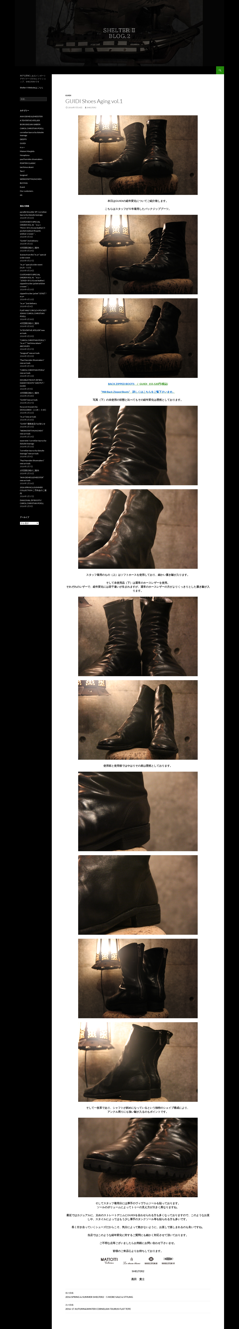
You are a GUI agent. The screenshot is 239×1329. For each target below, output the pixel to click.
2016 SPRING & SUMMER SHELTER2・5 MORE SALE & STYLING (137, 1294)
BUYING (24, 183)
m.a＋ (22, 147)
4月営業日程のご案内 (29, 323)
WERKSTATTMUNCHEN (30, 179)
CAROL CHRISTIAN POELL (32, 128)
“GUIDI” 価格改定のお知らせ (32, 423)
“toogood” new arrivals (30, 353)
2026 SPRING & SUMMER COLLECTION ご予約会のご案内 (33, 490)
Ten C (22, 171)
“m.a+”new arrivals (28, 416)
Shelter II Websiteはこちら (31, 87)
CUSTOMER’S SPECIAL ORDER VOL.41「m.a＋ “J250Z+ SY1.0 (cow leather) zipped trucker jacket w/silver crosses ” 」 (32, 280)
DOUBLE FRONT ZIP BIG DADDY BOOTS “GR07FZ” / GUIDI (32, 383)
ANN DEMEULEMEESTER (31, 116)
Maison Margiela (27, 151)
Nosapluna (24, 155)
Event (22, 187)
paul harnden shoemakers (31, 159)
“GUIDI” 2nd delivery (29, 240)
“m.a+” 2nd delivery (28, 303)
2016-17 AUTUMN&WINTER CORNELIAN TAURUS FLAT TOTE (137, 1306)
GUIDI (68, 95)
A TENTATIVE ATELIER (30, 120)
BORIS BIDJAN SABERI (30, 124)
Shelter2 (91, 107)
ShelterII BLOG (30, 70)
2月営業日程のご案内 (29, 470)
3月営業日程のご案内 (29, 393)
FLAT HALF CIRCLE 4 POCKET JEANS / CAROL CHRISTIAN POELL (33, 313)
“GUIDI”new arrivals (29, 400)
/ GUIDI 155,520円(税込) (138, 383)
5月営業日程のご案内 (29, 247)
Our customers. (27, 191)
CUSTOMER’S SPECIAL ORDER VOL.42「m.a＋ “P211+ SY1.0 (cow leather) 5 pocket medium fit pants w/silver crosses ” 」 (32, 228)
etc (21, 195)
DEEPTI (23, 139)
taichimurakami (27, 167)
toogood (23, 175)
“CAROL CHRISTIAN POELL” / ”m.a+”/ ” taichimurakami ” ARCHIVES (33, 343)
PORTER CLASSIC (28, 163)
